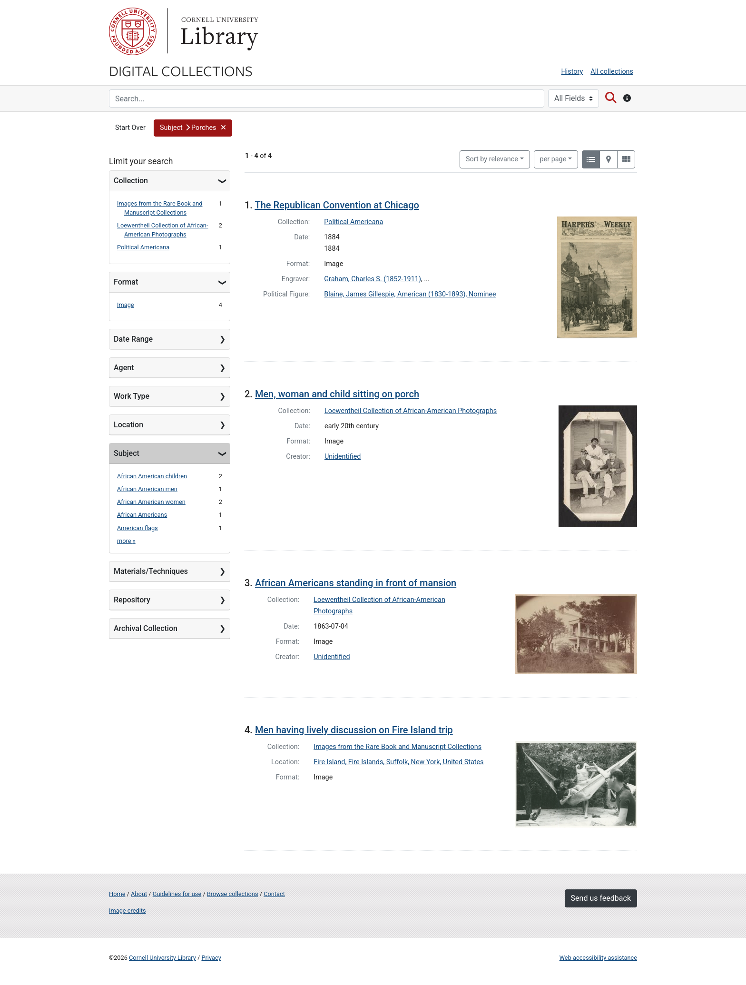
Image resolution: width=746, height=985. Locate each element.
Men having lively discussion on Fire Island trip (354, 730)
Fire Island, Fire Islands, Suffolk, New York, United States (398, 762)
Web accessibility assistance (598, 957)
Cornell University (133, 31)
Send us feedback (601, 898)
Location (128, 424)
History (572, 72)
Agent (124, 367)
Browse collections (232, 893)
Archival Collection (145, 628)
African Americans (142, 514)
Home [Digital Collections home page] (117, 893)
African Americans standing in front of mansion (355, 583)
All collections (611, 72)
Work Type (131, 396)
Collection (131, 180)
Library (218, 31)
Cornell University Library (162, 957)
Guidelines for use (177, 893)
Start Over (130, 128)
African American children (152, 476)
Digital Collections (181, 70)
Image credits (127, 910)
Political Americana (143, 247)
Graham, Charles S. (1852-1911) (372, 279)
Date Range (133, 339)
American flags (137, 528)
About (139, 893)
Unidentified (342, 457)
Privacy (211, 957)
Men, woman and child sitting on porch (337, 394)
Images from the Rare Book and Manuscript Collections (397, 747)
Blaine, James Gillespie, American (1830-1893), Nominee (410, 294)
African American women (151, 501)
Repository (132, 599)
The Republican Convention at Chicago (337, 205)
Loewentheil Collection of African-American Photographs (410, 411)
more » (126, 540)
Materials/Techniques (151, 571)
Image (125, 304)
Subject (126, 453)
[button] (193, 128)
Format (126, 281)
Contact (274, 893)
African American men (147, 488)
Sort (492, 159)
